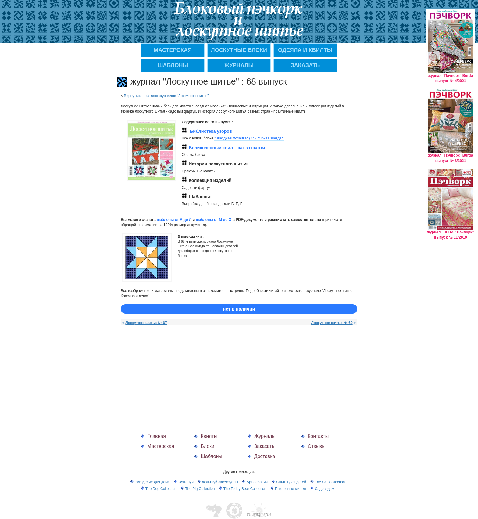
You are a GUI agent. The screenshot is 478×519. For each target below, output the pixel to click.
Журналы (265, 436)
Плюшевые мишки (290, 489)
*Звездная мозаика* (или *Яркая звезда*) (249, 138)
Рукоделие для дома (152, 482)
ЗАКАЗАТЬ (305, 65)
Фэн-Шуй (186, 482)
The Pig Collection (200, 489)
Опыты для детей (291, 482)
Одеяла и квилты (305, 50)
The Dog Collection (161, 489)
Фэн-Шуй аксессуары (220, 482)
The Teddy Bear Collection (244, 489)
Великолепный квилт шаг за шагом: (227, 147)
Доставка (264, 456)
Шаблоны (172, 65)
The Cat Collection (330, 482)
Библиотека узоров (211, 131)
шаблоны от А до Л (174, 220)
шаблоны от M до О (214, 220)
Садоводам (324, 489)
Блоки (207, 446)
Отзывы (317, 446)
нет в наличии (239, 309)
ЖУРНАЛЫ (239, 65)
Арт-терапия (257, 482)
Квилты (209, 436)
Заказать (264, 446)
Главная (156, 436)
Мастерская (160, 446)
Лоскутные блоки (239, 50)
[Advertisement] (172, 373)
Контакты (318, 436)
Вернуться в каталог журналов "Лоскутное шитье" (166, 96)
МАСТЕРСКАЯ (173, 50)
